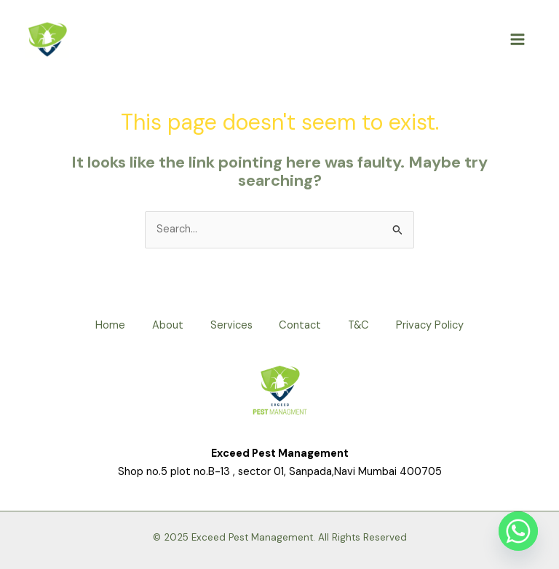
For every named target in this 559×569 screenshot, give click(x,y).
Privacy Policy (435, 325)
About (164, 325)
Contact (301, 325)
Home (104, 325)
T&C (362, 325)
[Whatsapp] (518, 531)
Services (230, 325)
